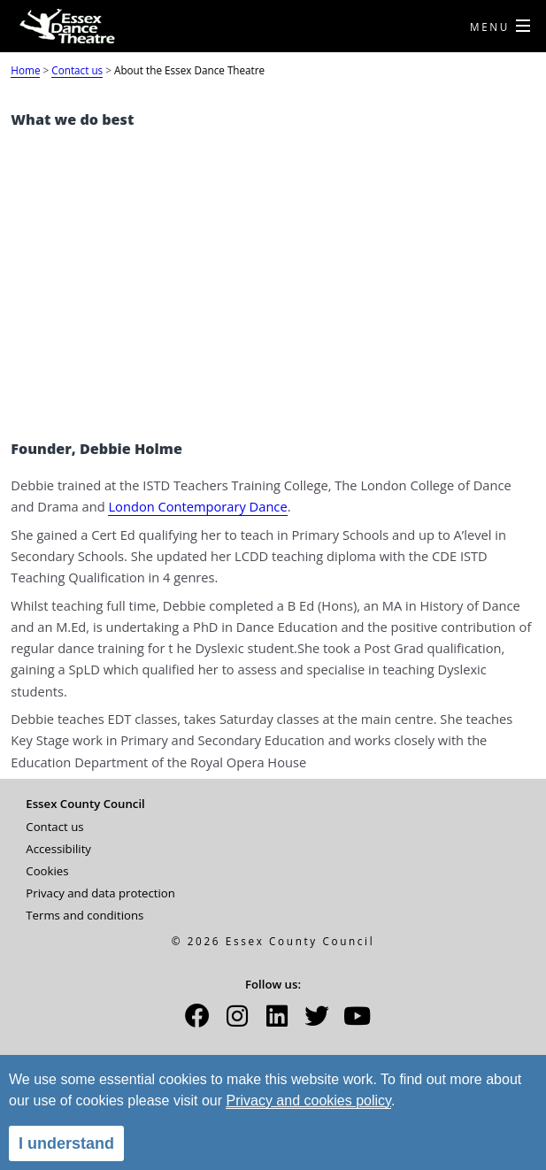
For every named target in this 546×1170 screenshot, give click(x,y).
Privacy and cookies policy (308, 1100)
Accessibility (58, 849)
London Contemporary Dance (197, 506)
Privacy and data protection (100, 893)
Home (25, 70)
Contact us (77, 70)
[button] (197, 1021)
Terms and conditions (84, 915)
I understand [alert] (66, 1143)
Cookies (47, 871)
